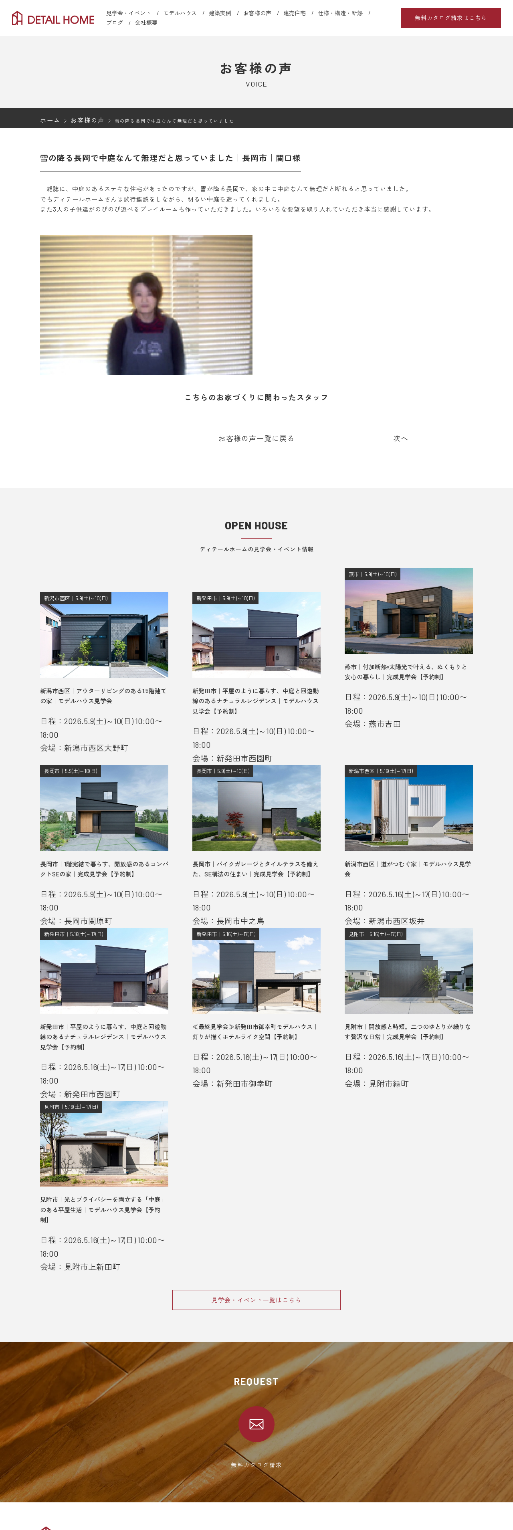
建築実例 (220, 13)
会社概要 (146, 22)
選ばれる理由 (55, 1503)
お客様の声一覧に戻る (256, 438)
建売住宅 (294, 13)
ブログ (114, 22)
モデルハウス (180, 13)
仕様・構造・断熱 (340, 13)
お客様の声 (257, 13)
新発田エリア (182, 1523)
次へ (400, 438)
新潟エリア (180, 1513)
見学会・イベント (128, 13)
